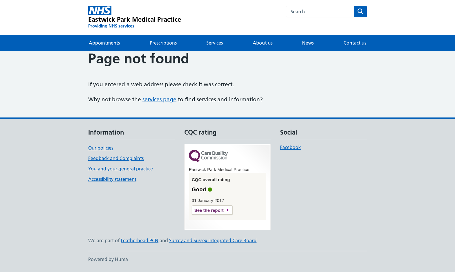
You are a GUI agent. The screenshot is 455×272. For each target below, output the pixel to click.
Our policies (100, 148)
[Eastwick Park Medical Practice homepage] (134, 17)
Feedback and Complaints (116, 158)
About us (262, 43)
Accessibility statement (112, 179)
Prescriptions (163, 43)
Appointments (104, 43)
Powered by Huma (108, 259)
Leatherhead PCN (139, 240)
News (308, 43)
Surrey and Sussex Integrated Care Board (213, 240)
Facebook (290, 147)
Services (214, 43)
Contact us (355, 43)
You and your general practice (120, 169)
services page (159, 99)
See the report (209, 210)
